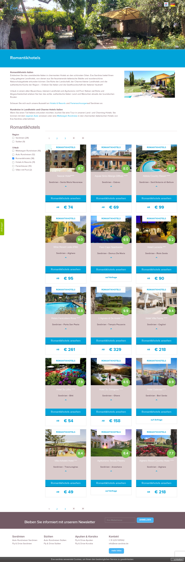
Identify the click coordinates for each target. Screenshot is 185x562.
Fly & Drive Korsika (84, 543)
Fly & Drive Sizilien (52, 543)
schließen (178, 559)
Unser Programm (114, 11)
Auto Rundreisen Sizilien (55, 540)
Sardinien (22, 137)
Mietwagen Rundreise (67, 116)
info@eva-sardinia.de (118, 543)
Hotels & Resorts (58, 103)
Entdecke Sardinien (136, 11)
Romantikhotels (25, 158)
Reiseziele (95, 11)
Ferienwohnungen (78, 103)
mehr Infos (116, 550)
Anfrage (110, 4)
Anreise (154, 11)
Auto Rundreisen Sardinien (24, 540)
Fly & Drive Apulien (84, 540)
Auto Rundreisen (25, 154)
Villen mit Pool (24, 169)
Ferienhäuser (24, 166)
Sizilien (20, 141)
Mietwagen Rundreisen (28, 150)
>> (83, 138)
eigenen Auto (32, 116)
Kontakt (167, 11)
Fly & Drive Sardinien (22, 543)
